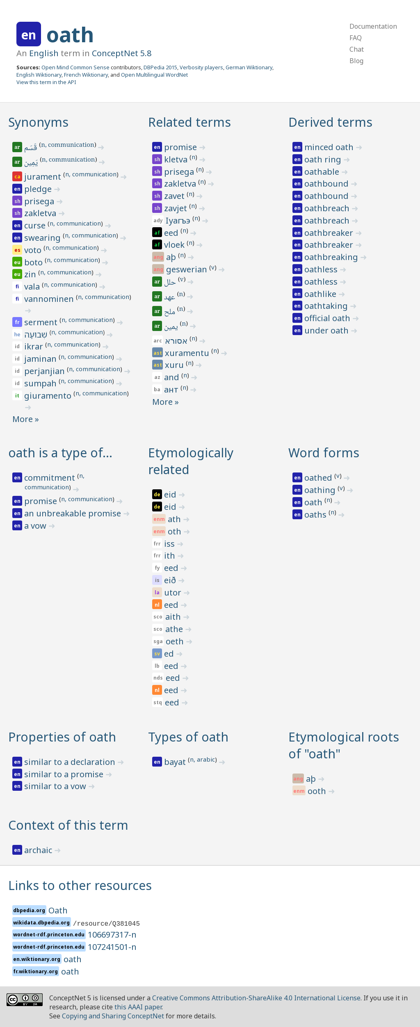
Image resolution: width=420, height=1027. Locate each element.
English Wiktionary (39, 74)
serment (41, 322)
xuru (175, 364)
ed (170, 653)
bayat (176, 761)
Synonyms (38, 122)
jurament (43, 176)
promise (181, 147)
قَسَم (31, 148)
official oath (328, 318)
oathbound (327, 183)
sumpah (41, 383)
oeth (176, 641)
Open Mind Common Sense (75, 67)
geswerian (187, 269)
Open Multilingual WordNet (154, 74)
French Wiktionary (86, 74)
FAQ (355, 37)
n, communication (67, 145)
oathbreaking (332, 256)
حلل (171, 283)
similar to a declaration (70, 761)
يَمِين (31, 163)
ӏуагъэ (179, 220)
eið (171, 580)
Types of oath (188, 736)
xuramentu (188, 352)
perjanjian (45, 371)
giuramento (48, 395)
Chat (356, 49)
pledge (39, 188)
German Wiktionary (249, 67)
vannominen (50, 298)
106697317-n (112, 934)
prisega (40, 201)
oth (175, 531)
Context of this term (68, 825)
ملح (170, 313)
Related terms (189, 122)
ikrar (34, 346)
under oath (327, 330)
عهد (170, 298)
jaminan (41, 358)
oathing (321, 489)
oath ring (323, 159)
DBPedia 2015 (160, 67)
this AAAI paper (138, 1006)
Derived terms (330, 122)
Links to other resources (80, 885)
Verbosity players (201, 67)
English (44, 53)
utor (173, 592)
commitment (50, 477)
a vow (36, 525)
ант (172, 389)
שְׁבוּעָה (36, 334)
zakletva (41, 213)
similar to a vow (56, 786)
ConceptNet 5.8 (121, 53)
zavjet (176, 208)
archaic (39, 850)
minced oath (330, 147)
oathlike (321, 293)
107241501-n (112, 946)
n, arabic (202, 759)
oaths (316, 514)
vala (33, 286)
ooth (318, 790)
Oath (58, 910)
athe (175, 628)
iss (170, 543)
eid (171, 494)
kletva (176, 159)
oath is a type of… (60, 452)
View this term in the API (46, 82)
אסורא (177, 340)
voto (33, 250)
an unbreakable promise (73, 513)
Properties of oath (62, 736)
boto (34, 262)
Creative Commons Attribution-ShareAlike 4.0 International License (256, 997)
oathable (322, 171)
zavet (175, 195)
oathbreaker (329, 232)
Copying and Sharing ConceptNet (113, 1015)
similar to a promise (64, 774)
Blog (356, 60)
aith (174, 616)
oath (70, 34)
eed (172, 232)
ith (170, 555)
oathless (322, 269)
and (172, 377)
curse (36, 225)
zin (31, 274)
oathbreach (328, 208)
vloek (175, 244)
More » (25, 418)
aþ (172, 256)
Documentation (373, 26)
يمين (172, 327)
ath (175, 519)
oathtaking (327, 305)
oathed (319, 477)
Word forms (323, 452)
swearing (43, 237)
